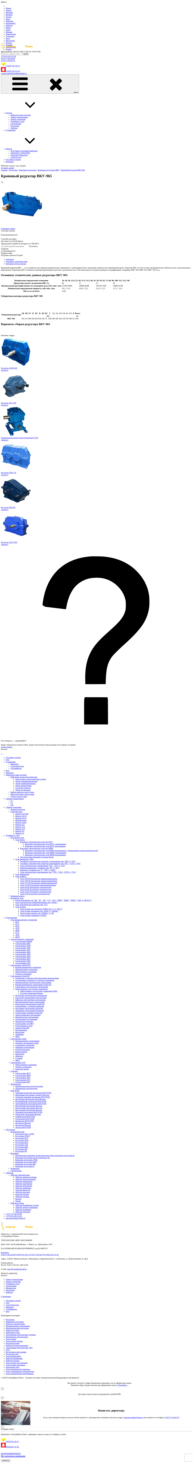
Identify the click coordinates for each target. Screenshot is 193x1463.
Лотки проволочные (23, 786)
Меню (40, 84)
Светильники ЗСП (18, 1063)
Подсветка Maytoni (23, 1123)
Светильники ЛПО (23, 957)
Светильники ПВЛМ (23, 941)
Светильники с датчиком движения (29, 1006)
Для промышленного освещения (24, 920)
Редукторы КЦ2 (21, 1147)
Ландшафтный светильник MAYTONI (30, 1104)
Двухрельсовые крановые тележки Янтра (37, 857)
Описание (10, 259)
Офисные (19, 1056)
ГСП (17, 933)
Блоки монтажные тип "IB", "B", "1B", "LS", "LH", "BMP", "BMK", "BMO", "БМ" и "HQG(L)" (53, 900)
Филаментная (20, 820)
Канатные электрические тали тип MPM (36, 848)
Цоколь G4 (19, 833)
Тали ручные (20, 907)
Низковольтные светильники (27, 1017)
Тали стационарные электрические (20, 1371)
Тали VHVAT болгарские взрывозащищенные (38, 879)
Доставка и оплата (13, 159)
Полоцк (9, 43)
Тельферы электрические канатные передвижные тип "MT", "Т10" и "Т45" (50, 864)
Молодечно (10, 41)
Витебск (9, 15)
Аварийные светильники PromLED (29, 1011)
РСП (17, 924)
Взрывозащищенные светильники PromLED (33, 985)
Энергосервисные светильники (28, 1015)
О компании (11, 130)
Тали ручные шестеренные (17, 1363)
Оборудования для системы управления (31, 989)
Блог (8, 771)
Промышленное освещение (26, 970)
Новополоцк (11, 34)
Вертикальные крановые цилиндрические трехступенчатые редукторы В (45, 1156)
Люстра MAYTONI (23, 1127)
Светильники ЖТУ (23, 1073)
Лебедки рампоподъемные (26, 1177)
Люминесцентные (18, 809)
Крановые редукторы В (24, 1166)
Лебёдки (14, 128)
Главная (4, 170)
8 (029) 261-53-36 (13, 71)
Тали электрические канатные (18, 1369)
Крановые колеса (17, 896)
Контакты (10, 162)
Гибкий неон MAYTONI (25, 1117)
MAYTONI (15, 1091)
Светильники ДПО (23, 946)
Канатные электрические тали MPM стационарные (45, 853)
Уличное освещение (23, 974)
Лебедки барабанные (14, 1358)
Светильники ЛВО (23, 952)
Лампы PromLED (22, 1028)
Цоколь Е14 (20, 829)
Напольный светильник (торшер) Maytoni (32, 1095)
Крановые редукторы (27, 170)
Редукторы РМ (21, 1149)
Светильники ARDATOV (21, 965)
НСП (17, 926)
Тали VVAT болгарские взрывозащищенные (38, 885)
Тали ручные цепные (14, 1341)
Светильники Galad (18, 1039)
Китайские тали (17, 898)
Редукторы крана (13, 1343)
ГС (12, 801)
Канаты (18, 1199)
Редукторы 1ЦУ (21, 1145)
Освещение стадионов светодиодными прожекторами (37, 978)
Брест (8, 19)
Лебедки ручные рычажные (17, 1346)
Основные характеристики (16, 262)
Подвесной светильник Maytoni (28, 1114)
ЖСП (17, 937)
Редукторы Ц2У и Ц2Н (24, 1134)
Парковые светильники (24, 1047)
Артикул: (96, 368)
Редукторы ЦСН (22, 1140)
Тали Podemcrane (22, 874)
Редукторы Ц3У (21, 1138)
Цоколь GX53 (20, 822)
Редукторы (15, 126)
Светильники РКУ (22, 1082)
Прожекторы (16, 1084)
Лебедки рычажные (23, 1210)
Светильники (16, 124)
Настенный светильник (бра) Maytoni (30, 1099)
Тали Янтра (20, 840)
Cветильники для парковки (26, 1019)
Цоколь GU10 (20, 818)
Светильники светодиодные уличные (21, 1335)
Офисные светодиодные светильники (30, 1000)
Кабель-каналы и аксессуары (22, 792)
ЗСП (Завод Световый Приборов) (24, 151)
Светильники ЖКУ (23, 1076)
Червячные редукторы (15, 1322)
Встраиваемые (21, 1030)
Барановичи (10, 23)
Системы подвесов (23, 788)
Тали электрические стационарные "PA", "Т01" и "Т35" (42, 866)
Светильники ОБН (22, 961)
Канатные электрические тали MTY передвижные (45, 846)
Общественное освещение (26, 972)
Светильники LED (22, 963)
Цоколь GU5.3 (21, 816)
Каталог (27, 113)
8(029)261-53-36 (12, 1447)
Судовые (18, 1058)
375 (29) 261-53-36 (8, 56)
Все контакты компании (13, 1456)
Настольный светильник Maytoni (28, 1110)
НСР (17, 922)
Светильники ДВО (23, 954)
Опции (18, 1201)
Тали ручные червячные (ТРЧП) (33, 915)
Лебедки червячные (23, 1188)
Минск (8, 8)
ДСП (17, 935)
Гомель (9, 10)
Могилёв (9, 13)
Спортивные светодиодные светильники (31, 987)
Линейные (19, 1034)
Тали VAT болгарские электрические (35, 894)
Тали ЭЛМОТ (20, 877)
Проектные (19, 1054)
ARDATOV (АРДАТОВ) (20, 153)
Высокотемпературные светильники (30, 1002)
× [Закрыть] (2, 1389)
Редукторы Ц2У (12, 1354)
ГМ (12, 805)
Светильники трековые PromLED (28, 1013)
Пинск (8, 28)
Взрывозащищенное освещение (28, 967)
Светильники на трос (24, 1026)
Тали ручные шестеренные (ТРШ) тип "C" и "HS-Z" (41, 909)
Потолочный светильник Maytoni (28, 1106)
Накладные (19, 1032)
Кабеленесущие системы (21, 115)
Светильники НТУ (22, 1080)
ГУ (12, 803)
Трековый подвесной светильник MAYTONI (33, 1093)
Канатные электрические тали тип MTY (36, 842)
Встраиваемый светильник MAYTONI (30, 1101)
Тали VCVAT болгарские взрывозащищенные (38, 883)
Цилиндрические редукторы (17, 1328)
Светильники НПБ (22, 944)
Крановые (15, 1153)
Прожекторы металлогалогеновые (29, 1086)
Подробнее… (123, 1385)
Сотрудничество (17, 766)
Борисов (9, 26)
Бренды (27, 149)
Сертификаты (16, 768)
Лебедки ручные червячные (26, 1207)
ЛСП (17, 928)
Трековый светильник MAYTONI (28, 1112)
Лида (8, 38)
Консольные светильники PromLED (29, 1004)
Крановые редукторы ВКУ (48, 170)
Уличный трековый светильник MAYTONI (32, 1097)
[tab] (99, 259)
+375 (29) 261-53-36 (14, 1216)
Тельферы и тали (17, 122)
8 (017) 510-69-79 (8, 61)
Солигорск (10, 36)
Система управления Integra (31, 993)
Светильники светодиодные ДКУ (19, 1348)
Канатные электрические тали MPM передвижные (45, 855)
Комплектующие (22, 1069)
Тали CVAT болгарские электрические (35, 892)
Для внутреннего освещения (22, 939)
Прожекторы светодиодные (26, 1088)
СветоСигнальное (22, 1050)
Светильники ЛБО (22, 959)
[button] (2, 182)
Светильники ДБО (22, 950)
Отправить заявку (8, 229)
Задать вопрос (6, 747)
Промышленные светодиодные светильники (33, 983)
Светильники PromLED (20, 976)
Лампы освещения (18, 119)
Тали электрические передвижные (20, 1374)
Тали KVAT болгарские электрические (35, 889)
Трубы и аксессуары (19, 796)
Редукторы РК (21, 1151)
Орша (8, 30)
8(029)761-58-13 (12, 1442)
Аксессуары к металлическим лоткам (30, 779)
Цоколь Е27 (20, 825)
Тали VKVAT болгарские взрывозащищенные (38, 881)
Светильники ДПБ (22, 948)
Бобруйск (10, 21)
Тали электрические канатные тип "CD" (31, 905)
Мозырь (9, 32)
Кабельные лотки (13, 1333)
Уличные (14, 1071)
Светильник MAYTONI (24, 1119)
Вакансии (14, 764)
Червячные (15, 1169)
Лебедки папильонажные (25, 1179)
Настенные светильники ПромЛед (29, 1008)
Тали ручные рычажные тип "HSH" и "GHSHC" (39, 911)
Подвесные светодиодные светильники (31, 995)
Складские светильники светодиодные (31, 998)
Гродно (9, 17)
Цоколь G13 (20, 827)
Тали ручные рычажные (15, 1365)
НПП (17, 931)
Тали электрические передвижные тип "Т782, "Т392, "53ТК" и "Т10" (48, 872)
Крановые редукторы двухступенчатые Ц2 (32, 1158)
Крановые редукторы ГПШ (26, 1160)
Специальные (16, 1171)
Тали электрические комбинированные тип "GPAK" (36, 902)
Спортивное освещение (25, 1045)
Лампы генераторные (19, 117)
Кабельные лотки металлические (24, 777)
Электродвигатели (22, 1190)
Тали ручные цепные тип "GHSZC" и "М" (37, 913)
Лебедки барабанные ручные (27, 1205)
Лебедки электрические (20, 1175)
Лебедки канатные (22, 1212)
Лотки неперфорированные (26, 781)
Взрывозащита (21, 1052)
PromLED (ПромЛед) (19, 155)
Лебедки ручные (17, 1203)
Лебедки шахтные (22, 1192)
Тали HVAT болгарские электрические (35, 887)
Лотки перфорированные (25, 784)
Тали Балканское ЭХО (24, 859)
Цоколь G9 (19, 831)
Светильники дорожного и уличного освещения (34, 980)
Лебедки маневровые (23, 1181)
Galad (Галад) (16, 157)
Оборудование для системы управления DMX (38, 991)
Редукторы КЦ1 (21, 1143)
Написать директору (9, 1273)
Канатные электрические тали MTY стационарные (45, 844)
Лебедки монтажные (23, 1186)
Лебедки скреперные (23, 1184)
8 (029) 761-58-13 (13, 66)
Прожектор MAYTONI (24, 1121)
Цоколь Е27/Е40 (21, 814)
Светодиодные (16, 812)
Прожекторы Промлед (24, 1021)
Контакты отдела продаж (16, 264)
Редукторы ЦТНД (22, 1136)
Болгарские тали (17, 838)
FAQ (7, 760)
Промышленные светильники (27, 1041)
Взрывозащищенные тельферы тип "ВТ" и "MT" (40, 868)
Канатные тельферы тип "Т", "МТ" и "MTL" (38, 870)
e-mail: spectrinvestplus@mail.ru (13, 73)
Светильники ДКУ (22, 1078)
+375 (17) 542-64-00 (14, 1214)
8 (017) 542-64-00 (8, 58)
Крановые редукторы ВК (25, 1164)
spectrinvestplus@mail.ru (15, 1218)
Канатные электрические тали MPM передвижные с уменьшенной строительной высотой (61, 851)
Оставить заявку (7, 168)
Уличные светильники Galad (26, 1043)
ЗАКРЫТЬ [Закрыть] (5, 1461)
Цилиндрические (17, 1132)
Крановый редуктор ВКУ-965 (73, 170)
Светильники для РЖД (24, 1024)
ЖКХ (17, 1037)
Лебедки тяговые (22, 1197)
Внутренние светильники (16, 1352)
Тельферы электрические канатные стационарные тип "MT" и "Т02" (48, 861)
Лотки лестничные (23, 790)
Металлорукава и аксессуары (22, 794)
